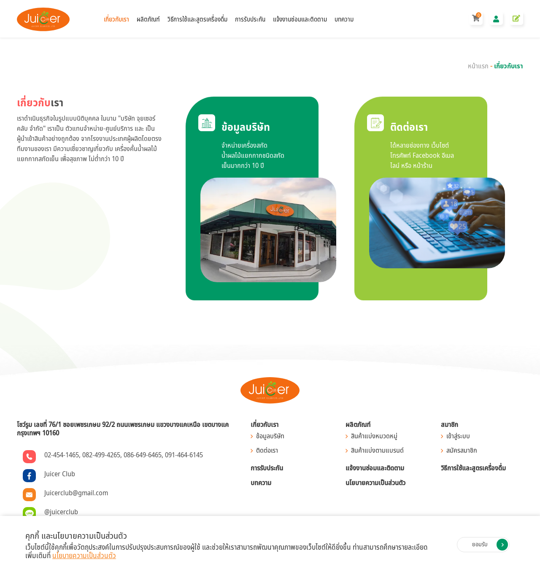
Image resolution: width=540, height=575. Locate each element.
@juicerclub (61, 512)
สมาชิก (449, 425)
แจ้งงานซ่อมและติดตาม (300, 19)
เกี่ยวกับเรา (116, 19)
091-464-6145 (184, 455)
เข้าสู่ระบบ (458, 436)
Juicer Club (59, 474)
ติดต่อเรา (267, 450)
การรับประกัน (250, 19)
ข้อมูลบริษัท (270, 436)
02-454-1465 (61, 455)
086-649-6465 (143, 455)
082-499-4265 (101, 455)
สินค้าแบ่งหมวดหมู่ (374, 436)
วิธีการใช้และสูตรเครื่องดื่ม (197, 19)
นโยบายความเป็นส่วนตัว (375, 483)
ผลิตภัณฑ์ (148, 19)
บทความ (344, 19)
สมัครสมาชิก (461, 450)
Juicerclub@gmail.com (76, 493)
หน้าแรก (478, 66)
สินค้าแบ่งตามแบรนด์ (377, 450)
